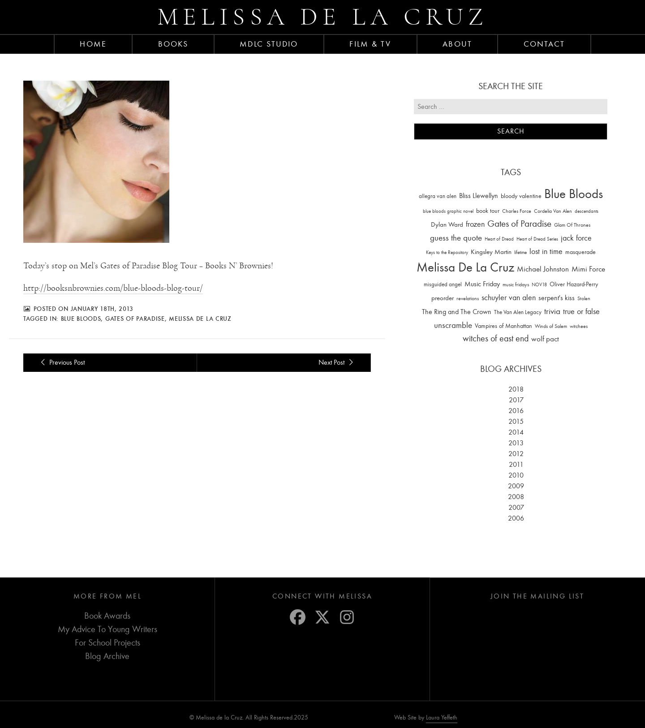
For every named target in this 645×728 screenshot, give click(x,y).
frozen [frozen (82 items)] (475, 224)
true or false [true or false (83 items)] (581, 311)
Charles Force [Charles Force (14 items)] (516, 211)
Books (173, 43)
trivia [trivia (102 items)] (552, 311)
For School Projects (107, 643)
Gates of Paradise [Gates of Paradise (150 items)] (519, 224)
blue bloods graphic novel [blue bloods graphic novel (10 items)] (448, 211)
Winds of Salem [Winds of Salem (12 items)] (551, 326)
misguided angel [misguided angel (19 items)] (443, 284)
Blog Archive (107, 656)
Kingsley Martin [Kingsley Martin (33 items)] (491, 252)
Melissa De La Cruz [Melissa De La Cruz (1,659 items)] (465, 267)
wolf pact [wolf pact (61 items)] (545, 338)
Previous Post (61, 362)
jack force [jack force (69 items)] (576, 238)
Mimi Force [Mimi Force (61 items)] (588, 268)
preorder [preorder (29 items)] (442, 298)
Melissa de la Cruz (322, 16)
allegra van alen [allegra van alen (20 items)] (437, 196)
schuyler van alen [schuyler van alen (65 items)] (509, 297)
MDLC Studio (269, 43)
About (457, 43)
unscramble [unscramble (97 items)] (453, 325)
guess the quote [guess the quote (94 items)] (456, 238)
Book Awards (107, 616)
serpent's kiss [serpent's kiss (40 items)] (556, 298)
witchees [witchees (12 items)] (579, 326)
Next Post (337, 362)
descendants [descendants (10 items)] (586, 211)
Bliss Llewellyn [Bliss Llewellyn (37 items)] (478, 196)
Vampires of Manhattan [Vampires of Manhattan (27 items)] (503, 326)
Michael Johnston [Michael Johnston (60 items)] (543, 268)
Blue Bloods (81, 318)
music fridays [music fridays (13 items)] (516, 284)
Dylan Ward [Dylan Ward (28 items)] (447, 224)
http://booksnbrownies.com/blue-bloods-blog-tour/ (113, 288)
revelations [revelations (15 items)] (467, 298)
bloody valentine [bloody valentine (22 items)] (521, 196)
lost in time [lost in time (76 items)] (546, 251)
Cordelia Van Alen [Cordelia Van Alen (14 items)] (553, 211)
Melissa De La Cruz (200, 318)
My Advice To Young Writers (107, 629)
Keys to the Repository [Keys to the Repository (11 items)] (447, 252)
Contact (544, 43)
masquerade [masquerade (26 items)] (580, 252)
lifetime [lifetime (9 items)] (520, 252)
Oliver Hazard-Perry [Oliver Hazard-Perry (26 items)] (574, 284)
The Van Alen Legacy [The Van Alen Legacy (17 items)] (518, 312)
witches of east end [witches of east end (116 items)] (496, 338)
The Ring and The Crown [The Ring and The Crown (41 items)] (456, 312)
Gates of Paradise (135, 318)
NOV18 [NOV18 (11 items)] (539, 285)
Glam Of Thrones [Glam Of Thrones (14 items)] (572, 225)
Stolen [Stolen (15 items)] (583, 298)
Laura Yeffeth (441, 718)
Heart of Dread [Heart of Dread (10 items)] (499, 239)
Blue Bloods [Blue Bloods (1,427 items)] (573, 193)
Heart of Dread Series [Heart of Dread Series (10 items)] (537, 239)
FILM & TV (370, 43)
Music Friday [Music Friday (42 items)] (482, 284)
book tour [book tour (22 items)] (487, 210)
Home (93, 43)
